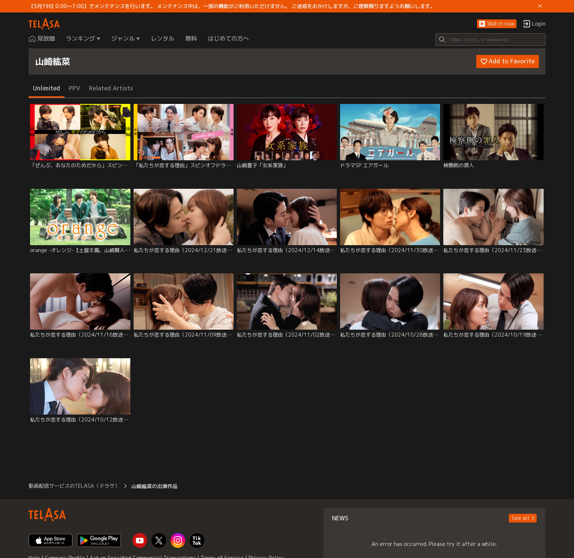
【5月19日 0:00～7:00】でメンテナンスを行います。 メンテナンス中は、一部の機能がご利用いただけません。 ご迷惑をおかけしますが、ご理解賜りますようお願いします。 (232, 6)
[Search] (490, 39)
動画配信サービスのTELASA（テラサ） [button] (74, 485)
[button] (497, 24)
